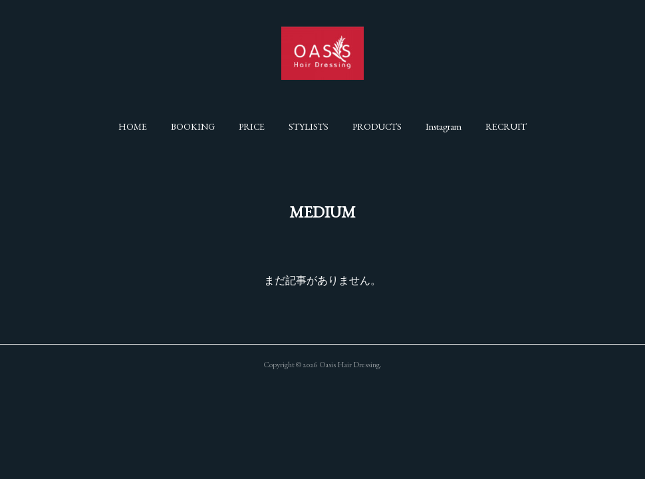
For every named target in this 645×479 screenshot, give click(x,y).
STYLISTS (308, 126)
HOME (132, 126)
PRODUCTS (377, 126)
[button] (132, 126)
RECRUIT (506, 126)
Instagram (443, 126)
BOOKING (193, 126)
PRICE (252, 126)
